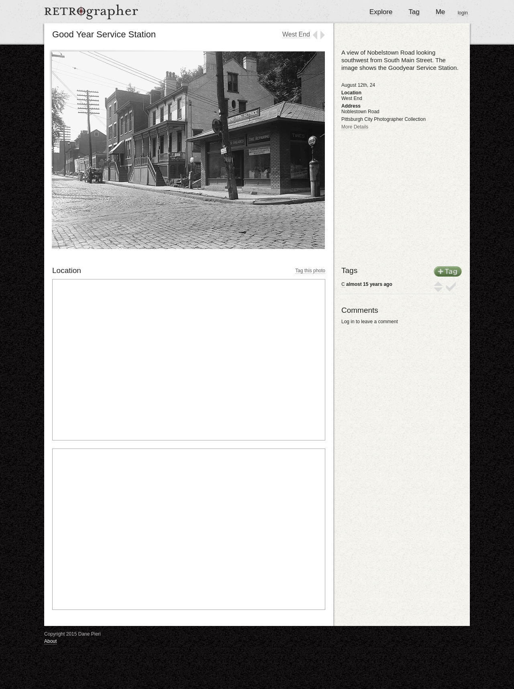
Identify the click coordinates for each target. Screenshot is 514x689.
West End (296, 34)
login (463, 13)
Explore (381, 12)
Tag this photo (310, 270)
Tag (413, 12)
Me (440, 12)
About (50, 641)
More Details (354, 127)
